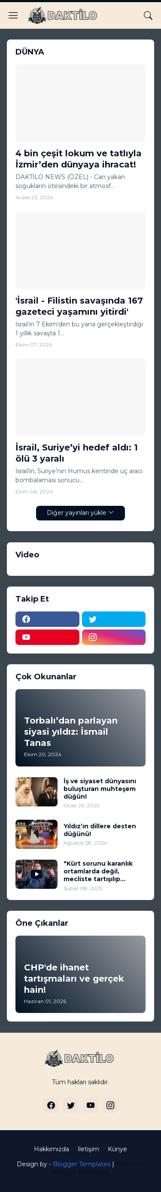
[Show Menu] (13, 15)
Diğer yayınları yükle (76, 513)
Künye (117, 1149)
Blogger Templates (81, 1164)
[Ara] (148, 15)
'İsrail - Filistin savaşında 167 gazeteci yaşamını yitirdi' (79, 306)
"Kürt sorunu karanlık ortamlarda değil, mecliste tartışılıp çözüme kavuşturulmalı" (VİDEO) (103, 871)
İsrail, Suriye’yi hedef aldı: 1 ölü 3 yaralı (76, 453)
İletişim (88, 1149)
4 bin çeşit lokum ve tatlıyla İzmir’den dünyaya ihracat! (78, 159)
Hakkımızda (51, 1149)
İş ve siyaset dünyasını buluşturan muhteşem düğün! (100, 788)
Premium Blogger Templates (98, 1168)
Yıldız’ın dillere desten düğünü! (100, 830)
